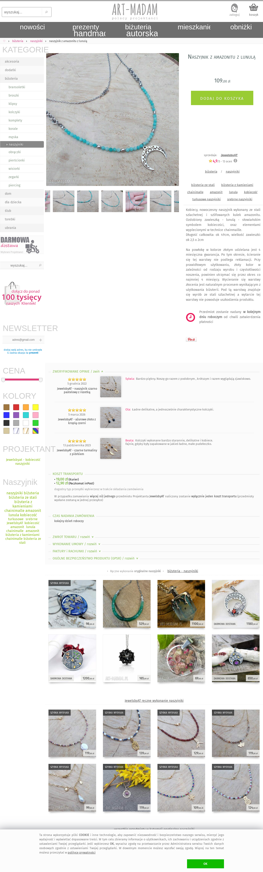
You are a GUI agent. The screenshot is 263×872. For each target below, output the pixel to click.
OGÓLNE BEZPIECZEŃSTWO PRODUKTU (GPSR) (96, 558)
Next (171, 120)
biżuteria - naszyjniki (182, 571)
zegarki (14, 177)
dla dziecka (13, 202)
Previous (52, 120)
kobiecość (250, 192)
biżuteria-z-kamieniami (237, 185)
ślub (8, 211)
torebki (10, 219)
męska (13, 137)
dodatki (10, 70)
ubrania (10, 228)
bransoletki (17, 87)
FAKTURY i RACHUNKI (77, 551)
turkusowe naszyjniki (206, 199)
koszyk (253, 14)
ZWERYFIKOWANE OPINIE (78, 372)
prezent (33, 352)
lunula (233, 192)
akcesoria (12, 62)
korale (13, 129)
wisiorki (14, 169)
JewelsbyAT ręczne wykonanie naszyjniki (154, 701)
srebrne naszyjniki (239, 199)
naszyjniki (233, 171)
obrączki (15, 152)
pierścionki (17, 160)
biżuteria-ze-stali (203, 185)
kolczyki (14, 112)
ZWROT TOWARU (73, 537)
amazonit (216, 192)
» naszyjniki (14, 144)
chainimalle (195, 192)
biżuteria (11, 79)
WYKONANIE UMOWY (77, 544)
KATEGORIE (23, 49)
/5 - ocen (220, 161)
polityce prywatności (82, 852)
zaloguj (235, 14)
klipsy (13, 104)
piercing (14, 185)
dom (8, 194)
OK (205, 864)
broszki (14, 95)
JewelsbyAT (229, 155)
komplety (15, 120)
